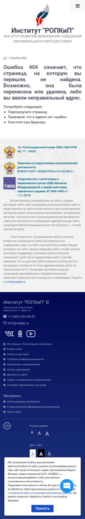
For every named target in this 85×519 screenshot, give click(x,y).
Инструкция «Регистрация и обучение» (29, 344)
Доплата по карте (17, 374)
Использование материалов (23, 401)
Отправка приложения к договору (26, 385)
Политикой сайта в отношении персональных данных (41, 493)
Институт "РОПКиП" (42, 30)
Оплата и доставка (18, 354)
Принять (42, 508)
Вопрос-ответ (14, 349)
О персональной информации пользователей (33, 406)
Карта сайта (14, 411)
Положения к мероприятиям (23, 364)
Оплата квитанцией (18, 369)
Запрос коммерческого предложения (29, 379)
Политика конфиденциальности (25, 359)
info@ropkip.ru (16, 281)
